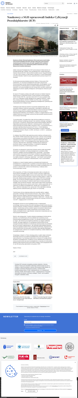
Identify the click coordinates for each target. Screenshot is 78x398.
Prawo (26, 9)
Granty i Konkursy (42, 9)
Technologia (51, 7)
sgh (15, 256)
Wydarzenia (51, 9)
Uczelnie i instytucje (66, 87)
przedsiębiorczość (23, 256)
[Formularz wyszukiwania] (54, 3)
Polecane (65, 130)
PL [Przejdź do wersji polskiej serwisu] (74, 3)
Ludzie (57, 9)
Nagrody (21, 9)
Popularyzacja (33, 9)
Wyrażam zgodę (31, 391)
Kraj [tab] (73, 28)
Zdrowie (24, 7)
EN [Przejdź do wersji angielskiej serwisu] (76, 3)
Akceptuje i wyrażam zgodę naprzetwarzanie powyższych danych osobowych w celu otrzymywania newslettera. (39, 325)
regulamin (31, 324)
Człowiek (18, 7)
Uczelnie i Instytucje (6, 9)
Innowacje (14, 9)
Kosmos (3, 7)
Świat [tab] (76, 28)
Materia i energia (41, 7)
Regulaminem (43, 306)
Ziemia (34, 7)
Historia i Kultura (10, 7)
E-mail (25, 319)
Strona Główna (69, 13)
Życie (29, 7)
